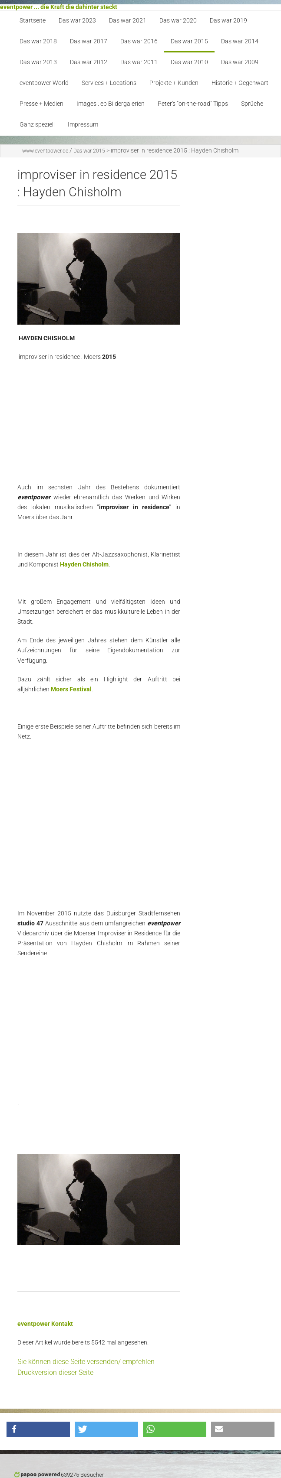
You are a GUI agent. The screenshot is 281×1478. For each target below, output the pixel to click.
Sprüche (252, 103)
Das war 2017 (88, 41)
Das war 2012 (88, 62)
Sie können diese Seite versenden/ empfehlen (86, 1362)
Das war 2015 (189, 41)
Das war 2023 (77, 20)
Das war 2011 (139, 62)
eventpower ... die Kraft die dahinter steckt (58, 7)
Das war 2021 (127, 20)
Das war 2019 (228, 20)
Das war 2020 (178, 20)
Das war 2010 (189, 62)
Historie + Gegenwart (240, 83)
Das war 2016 (139, 41)
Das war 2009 (239, 62)
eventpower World (44, 83)
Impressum (83, 124)
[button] (38, 1429)
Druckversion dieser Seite (55, 1372)
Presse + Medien (41, 103)
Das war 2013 (38, 62)
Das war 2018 (38, 41)
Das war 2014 (239, 41)
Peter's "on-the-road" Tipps (193, 103)
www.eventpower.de (45, 151)
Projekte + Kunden (173, 83)
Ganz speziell (37, 124)
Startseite (33, 20)
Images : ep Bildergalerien (110, 103)
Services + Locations (109, 83)
